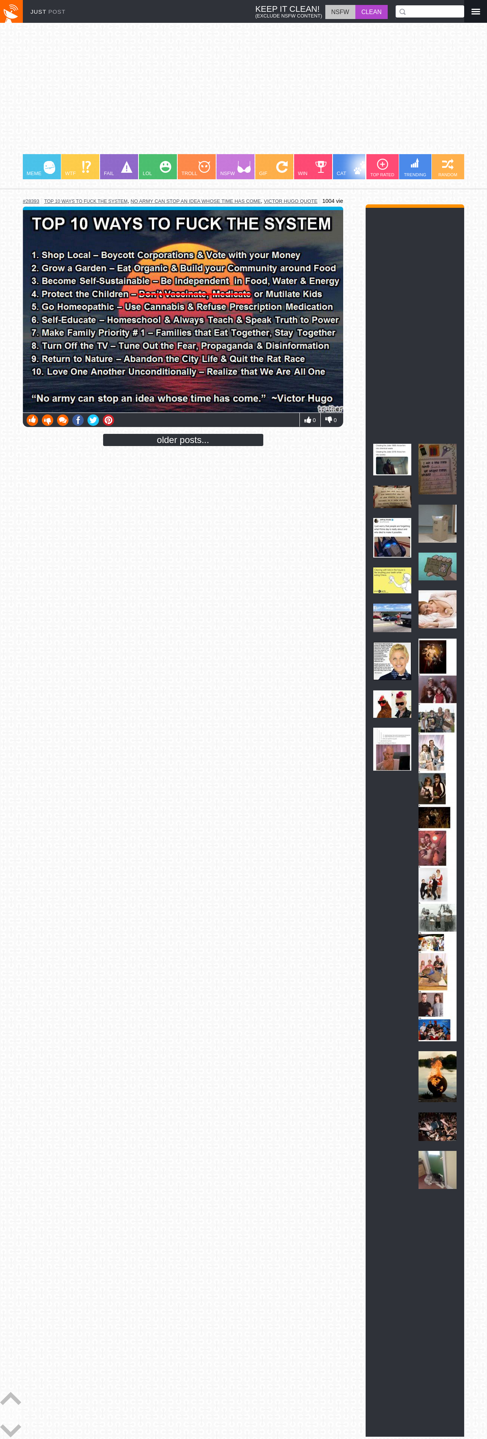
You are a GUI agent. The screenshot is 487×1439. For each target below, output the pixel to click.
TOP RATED (383, 168)
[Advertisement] (243, 92)
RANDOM (447, 168)
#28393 (31, 201)
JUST (47, 11)
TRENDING (415, 167)
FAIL (118, 168)
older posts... (183, 440)
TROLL (195, 168)
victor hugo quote (291, 201)
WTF (78, 168)
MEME (41, 168)
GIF (273, 168)
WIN (312, 168)
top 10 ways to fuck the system (85, 201)
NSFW (235, 168)
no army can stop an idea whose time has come (196, 201)
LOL (157, 168)
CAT (352, 168)
